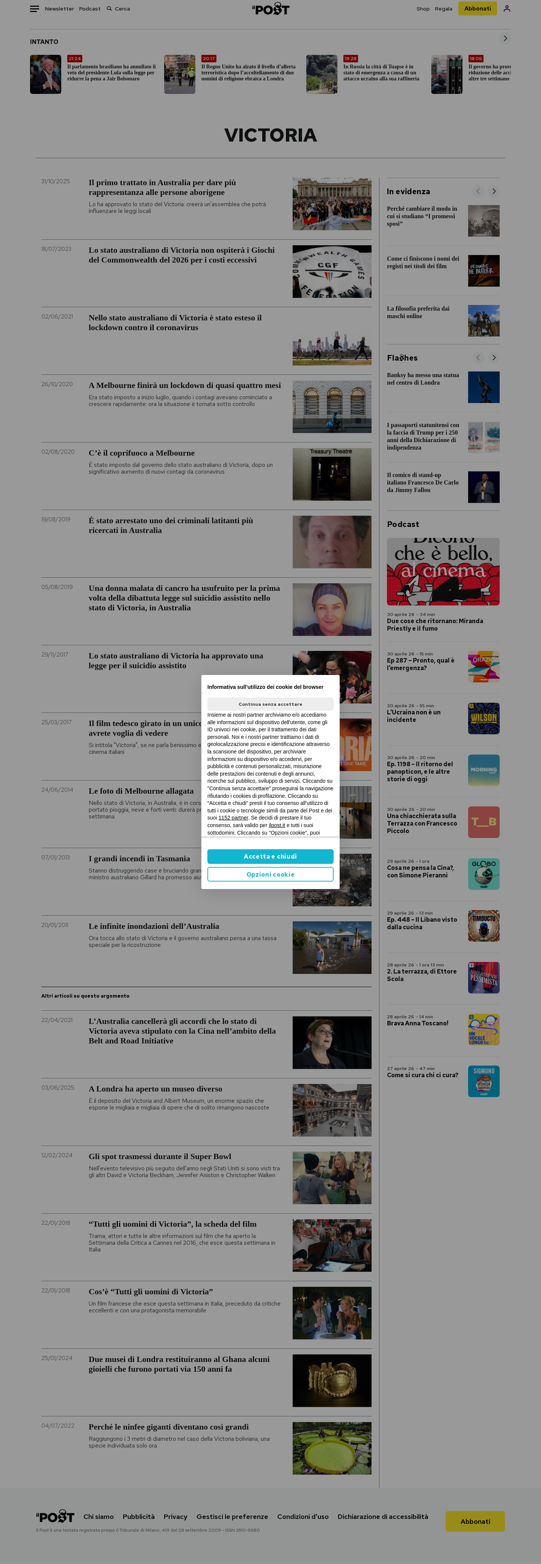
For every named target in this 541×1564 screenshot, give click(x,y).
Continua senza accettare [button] (270, 704)
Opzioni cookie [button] (270, 875)
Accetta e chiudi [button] (270, 857)
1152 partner (233, 818)
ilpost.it (277, 825)
